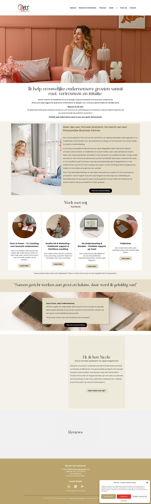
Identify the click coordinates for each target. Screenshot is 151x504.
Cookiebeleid (124, 500)
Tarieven (102, 8)
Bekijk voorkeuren (140, 496)
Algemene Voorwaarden (77, 498)
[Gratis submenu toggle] (117, 8)
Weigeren (124, 496)
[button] (147, 483)
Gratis (111, 8)
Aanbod (73, 8)
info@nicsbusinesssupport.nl (78, 469)
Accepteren (108, 496)
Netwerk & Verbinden (87, 8)
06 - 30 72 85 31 (79, 471)
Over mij (123, 8)
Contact (133, 8)
